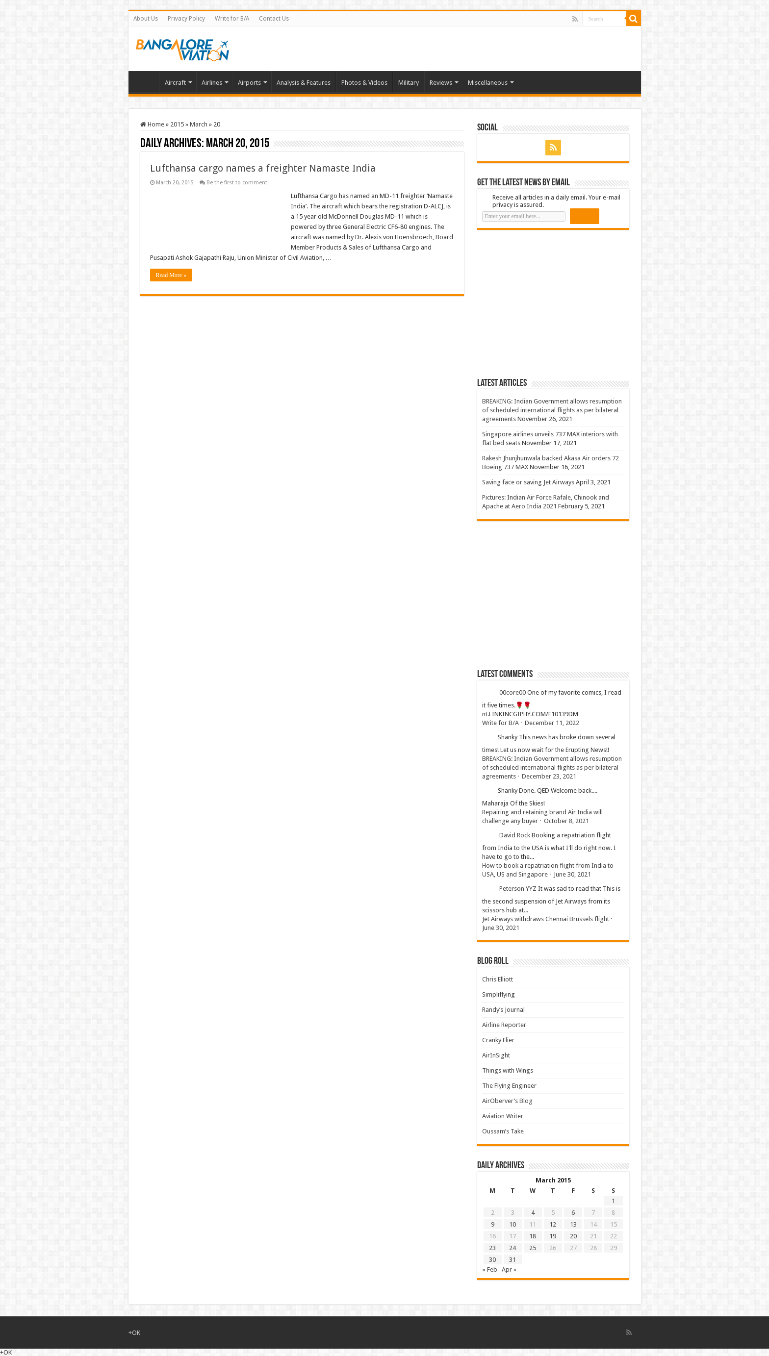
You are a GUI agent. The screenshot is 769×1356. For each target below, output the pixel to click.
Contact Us (274, 18)
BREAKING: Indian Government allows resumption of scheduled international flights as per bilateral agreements (552, 410)
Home (146, 81)
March (198, 124)
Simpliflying (498, 994)
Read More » (171, 275)
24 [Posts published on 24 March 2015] (512, 1248)
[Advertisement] (550, 303)
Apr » (509, 1269)
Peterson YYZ (518, 888)
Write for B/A (232, 18)
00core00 (512, 692)
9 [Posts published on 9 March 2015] (492, 1224)
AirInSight (496, 1055)
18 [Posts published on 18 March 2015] (532, 1236)
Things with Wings (507, 1070)
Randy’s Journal (503, 1009)
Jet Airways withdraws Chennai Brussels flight (545, 919)
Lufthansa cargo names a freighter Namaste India (263, 168)
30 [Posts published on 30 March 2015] (492, 1259)
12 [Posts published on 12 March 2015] (552, 1224)
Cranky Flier (498, 1040)
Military (408, 82)
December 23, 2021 (549, 776)
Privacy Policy (186, 18)
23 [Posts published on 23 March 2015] (492, 1248)
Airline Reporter (504, 1025)
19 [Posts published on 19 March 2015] (552, 1236)
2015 (177, 124)
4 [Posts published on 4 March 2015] (533, 1212)
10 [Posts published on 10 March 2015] (512, 1224)
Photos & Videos (364, 82)
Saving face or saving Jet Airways (528, 482)
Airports (249, 82)
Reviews (441, 82)
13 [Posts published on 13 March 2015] (573, 1224)
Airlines (212, 82)
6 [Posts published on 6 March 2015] (573, 1212)
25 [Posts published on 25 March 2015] (532, 1248)
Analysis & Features (304, 82)
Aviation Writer (502, 1116)
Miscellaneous (488, 82)
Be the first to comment (236, 182)
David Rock (514, 835)
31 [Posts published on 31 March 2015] (512, 1259)
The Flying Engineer (509, 1085)
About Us (145, 18)
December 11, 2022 (552, 723)
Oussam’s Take (503, 1131)
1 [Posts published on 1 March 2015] (613, 1201)
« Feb (489, 1269)
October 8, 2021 (566, 821)
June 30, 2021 (572, 874)
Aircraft (175, 82)
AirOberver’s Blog (507, 1101)
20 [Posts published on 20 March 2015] (573, 1236)
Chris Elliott (497, 979)
